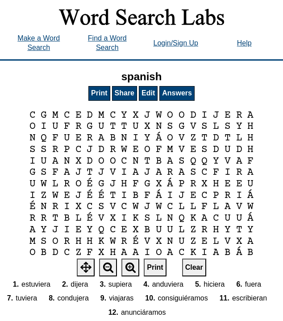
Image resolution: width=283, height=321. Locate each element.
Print (99, 93)
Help (244, 43)
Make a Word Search (38, 42)
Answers (177, 93)
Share (124, 93)
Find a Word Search (107, 42)
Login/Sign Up (175, 43)
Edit (148, 93)
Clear (194, 267)
